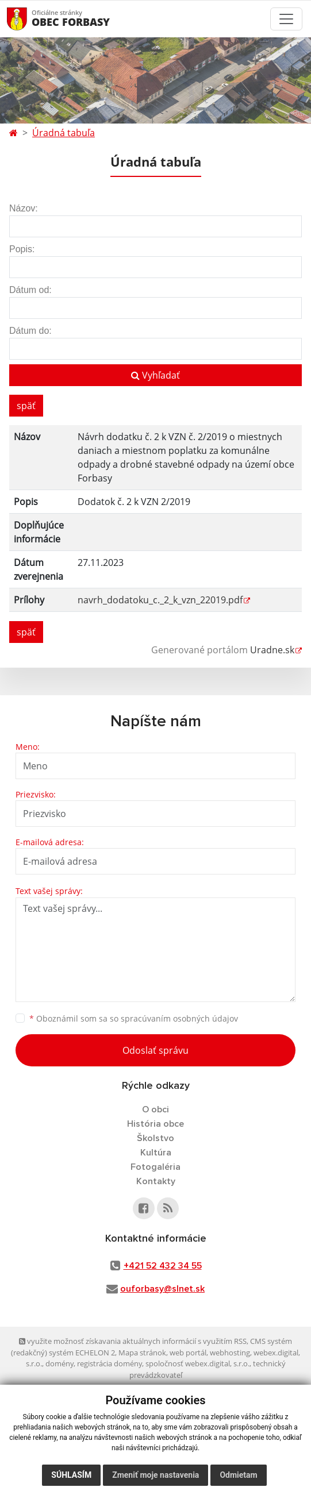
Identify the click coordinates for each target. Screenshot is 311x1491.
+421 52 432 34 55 (163, 1265)
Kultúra (155, 1152)
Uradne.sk (272, 650)
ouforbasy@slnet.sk (162, 1288)
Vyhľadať (155, 375)
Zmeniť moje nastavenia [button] (155, 1475)
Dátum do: (30, 331)
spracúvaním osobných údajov (179, 1018)
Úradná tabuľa (63, 132)
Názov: (23, 208)
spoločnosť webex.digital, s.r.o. (197, 1363)
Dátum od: (30, 290)
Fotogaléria (155, 1167)
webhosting (230, 1352)
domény (59, 1363)
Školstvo (155, 1138)
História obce (155, 1123)
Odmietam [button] (238, 1475)
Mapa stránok (142, 1352)
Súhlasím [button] (71, 1475)
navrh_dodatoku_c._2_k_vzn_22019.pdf (160, 600)
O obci (155, 1109)
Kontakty (155, 1181)
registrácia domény (109, 1363)
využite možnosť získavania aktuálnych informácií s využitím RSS (133, 1341)
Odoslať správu (155, 1050)
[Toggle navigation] (286, 18)
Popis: (21, 249)
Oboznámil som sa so (133, 1018)
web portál (188, 1352)
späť (26, 405)
